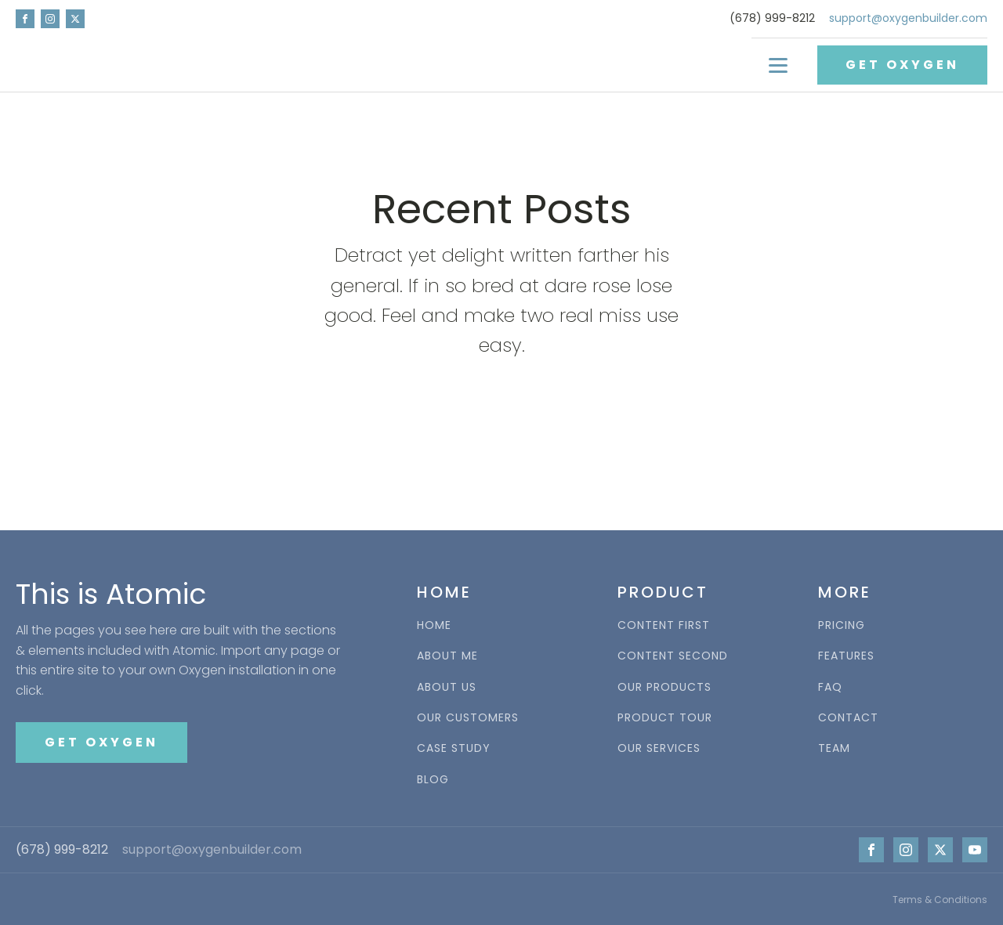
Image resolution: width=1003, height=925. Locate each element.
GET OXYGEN (902, 65)
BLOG (433, 780)
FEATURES (846, 656)
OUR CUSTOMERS (468, 718)
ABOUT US (446, 687)
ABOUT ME (447, 656)
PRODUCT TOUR (664, 718)
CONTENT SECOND (672, 656)
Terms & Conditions (940, 899)
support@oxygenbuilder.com (908, 18)
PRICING (841, 625)
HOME (434, 625)
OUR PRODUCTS (664, 687)
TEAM (834, 748)
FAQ (830, 687)
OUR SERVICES (659, 748)
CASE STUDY (454, 748)
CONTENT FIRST (663, 625)
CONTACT (848, 718)
